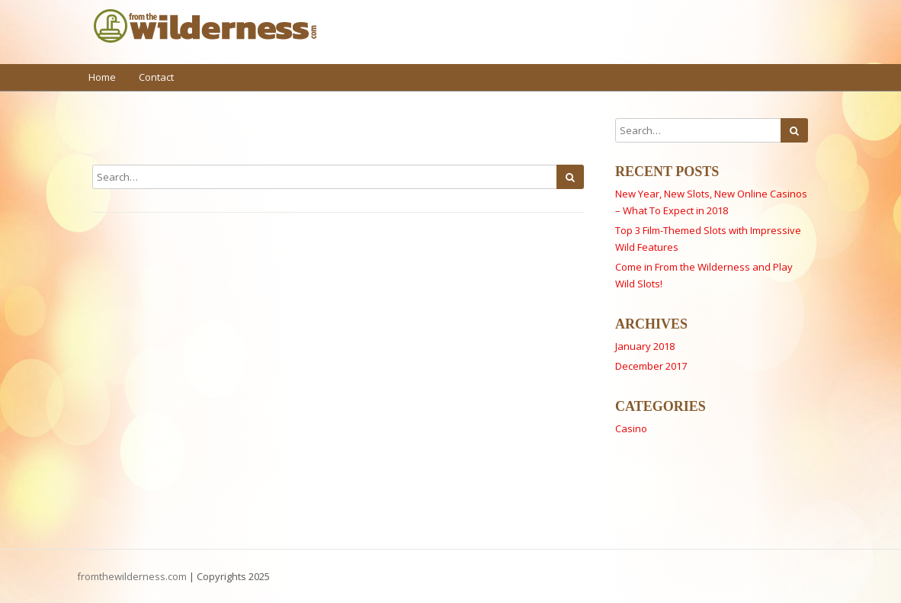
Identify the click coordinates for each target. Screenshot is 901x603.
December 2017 (651, 366)
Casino (631, 428)
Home (102, 77)
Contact (156, 77)
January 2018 (645, 346)
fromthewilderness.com (132, 576)
